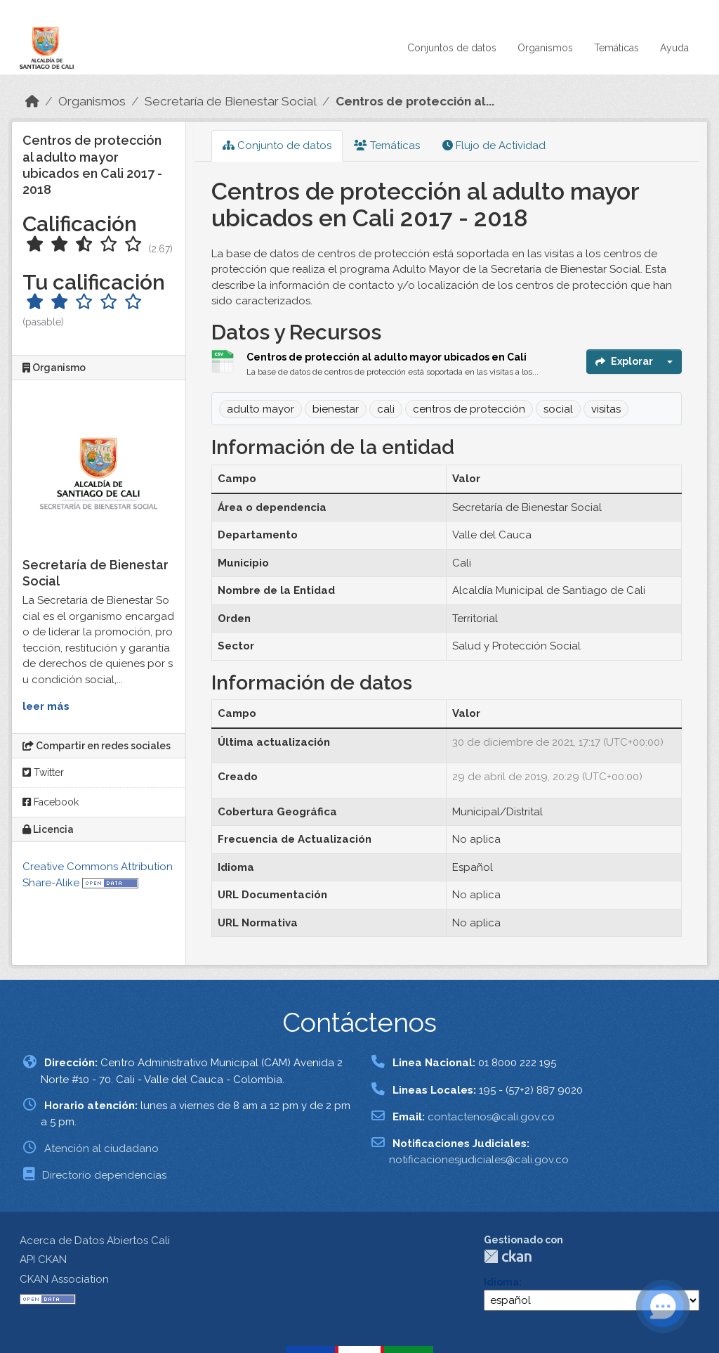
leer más (46, 706)
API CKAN (43, 1259)
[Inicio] (32, 101)
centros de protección (469, 409)
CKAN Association (64, 1279)
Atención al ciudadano (101, 1148)
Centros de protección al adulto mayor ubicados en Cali (386, 357)
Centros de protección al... (415, 101)
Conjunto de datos (277, 145)
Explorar (624, 361)
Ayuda (674, 47)
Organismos (545, 47)
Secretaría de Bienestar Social (231, 101)
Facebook (50, 802)
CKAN (508, 1256)
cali (386, 409)
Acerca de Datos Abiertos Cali (95, 1240)
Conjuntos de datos (451, 47)
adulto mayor (260, 409)
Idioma (501, 1282)
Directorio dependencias (104, 1175)
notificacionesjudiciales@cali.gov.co (479, 1159)
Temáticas (616, 47)
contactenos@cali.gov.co (491, 1117)
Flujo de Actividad (494, 145)
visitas (606, 409)
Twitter (43, 772)
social (558, 409)
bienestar (335, 409)
